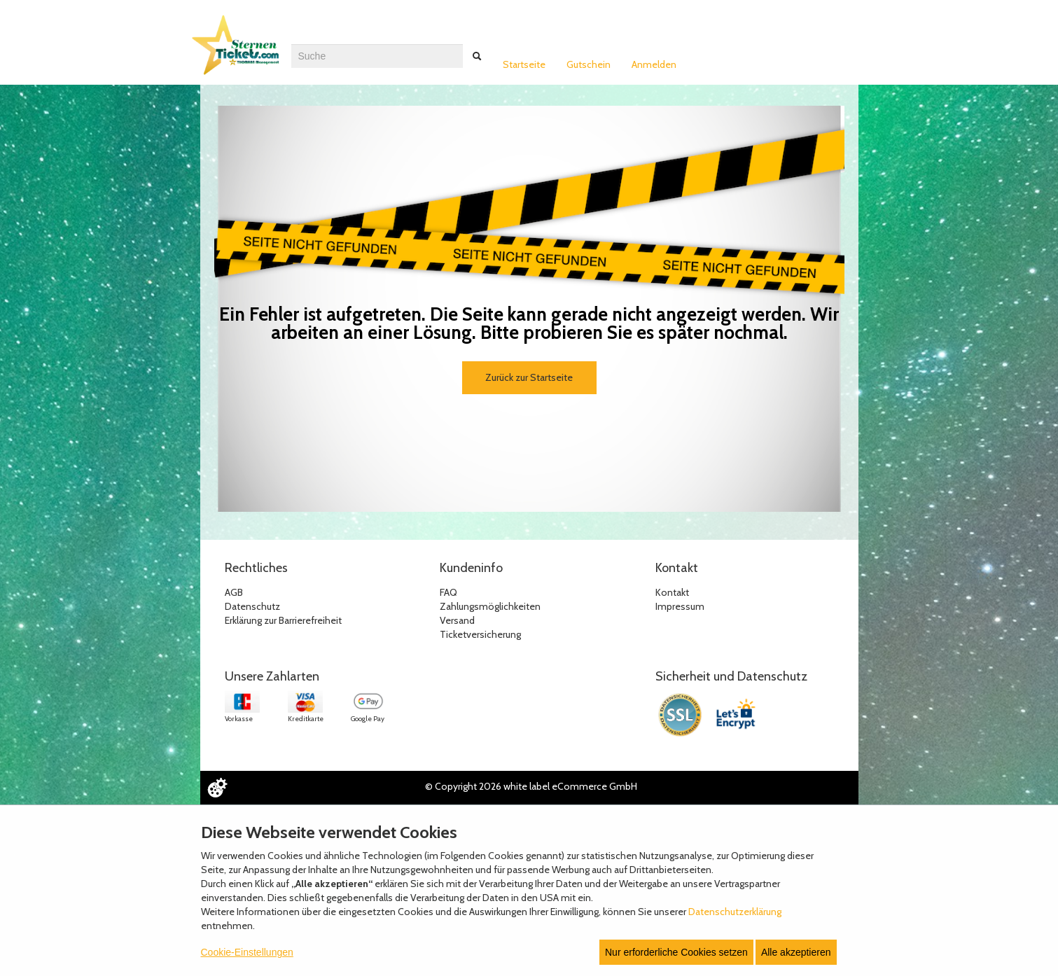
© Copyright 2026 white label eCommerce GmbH (531, 786)
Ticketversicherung (480, 634)
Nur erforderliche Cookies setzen (676, 952)
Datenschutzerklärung (734, 911)
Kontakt (672, 592)
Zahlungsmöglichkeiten (490, 606)
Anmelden (654, 64)
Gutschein (588, 64)
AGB (234, 592)
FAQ (448, 592)
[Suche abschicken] (477, 56)
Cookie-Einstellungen (247, 952)
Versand (457, 620)
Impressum (679, 606)
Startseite (524, 64)
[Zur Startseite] (238, 51)
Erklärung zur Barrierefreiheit (283, 620)
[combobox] (377, 56)
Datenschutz (252, 606)
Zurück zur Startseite (529, 377)
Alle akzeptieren (796, 952)
